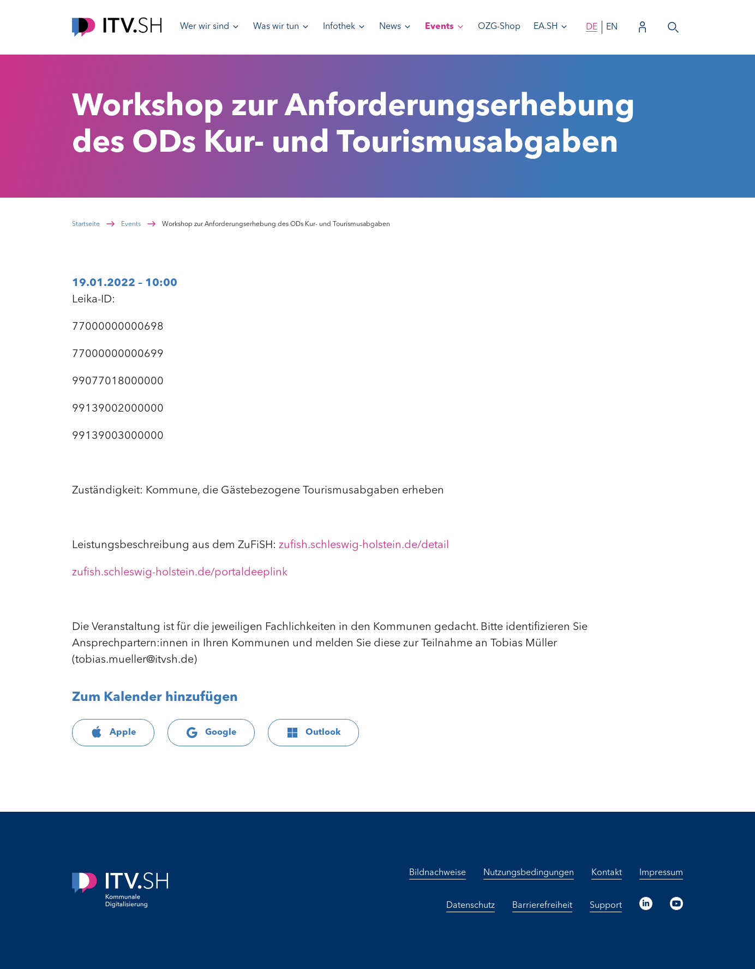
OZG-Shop (499, 26)
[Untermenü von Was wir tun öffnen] (305, 26)
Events (439, 26)
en (612, 27)
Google (211, 732)
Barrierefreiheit (542, 905)
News (390, 26)
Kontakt (606, 873)
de (591, 27)
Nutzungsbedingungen (528, 873)
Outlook (313, 732)
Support (606, 905)
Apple (113, 732)
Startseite (86, 224)
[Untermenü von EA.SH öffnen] (564, 26)
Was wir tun (276, 26)
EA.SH (546, 26)
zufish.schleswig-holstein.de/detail (364, 545)
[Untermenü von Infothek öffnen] (361, 26)
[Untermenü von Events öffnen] (460, 26)
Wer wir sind (204, 26)
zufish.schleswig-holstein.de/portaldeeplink (179, 572)
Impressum (661, 873)
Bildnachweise (437, 873)
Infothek (339, 26)
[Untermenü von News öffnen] (407, 26)
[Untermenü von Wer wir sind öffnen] (235, 26)
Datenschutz (470, 905)
